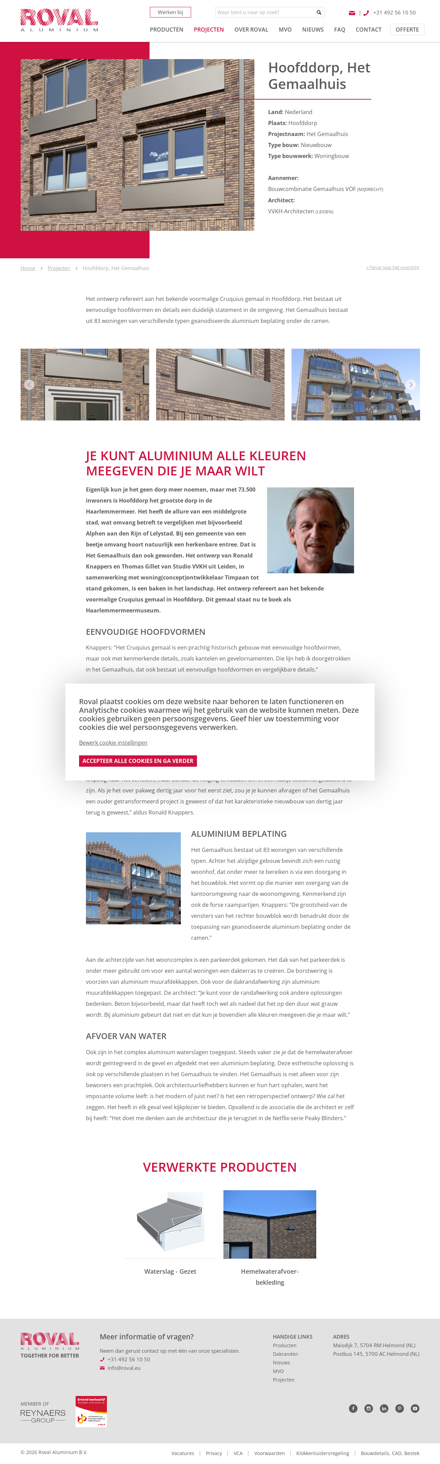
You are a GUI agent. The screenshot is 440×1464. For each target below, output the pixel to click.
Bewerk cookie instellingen (113, 742)
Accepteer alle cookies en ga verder (138, 761)
